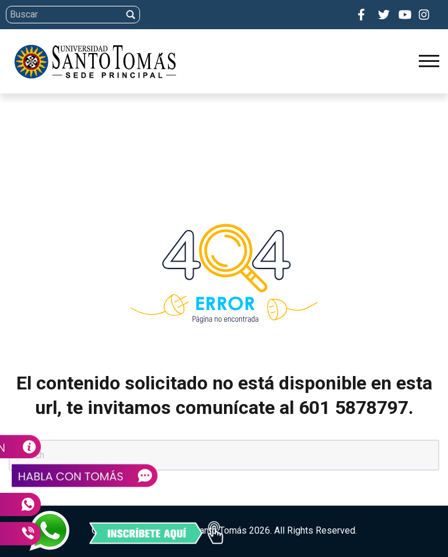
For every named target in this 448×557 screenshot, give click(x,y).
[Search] (222, 14)
